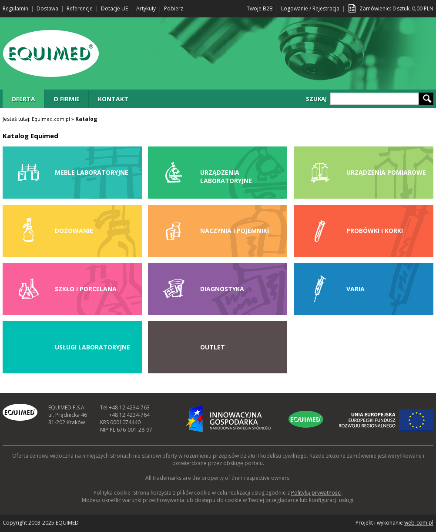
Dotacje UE (114, 8)
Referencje (80, 8)
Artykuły (146, 8)
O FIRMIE (67, 99)
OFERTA (23, 99)
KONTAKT (113, 99)
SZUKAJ (316, 99)
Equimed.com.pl (51, 119)
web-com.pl (418, 522)
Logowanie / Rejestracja (310, 8)
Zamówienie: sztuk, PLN (396, 8)
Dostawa (47, 8)
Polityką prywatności (316, 492)
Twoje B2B (260, 8)
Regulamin (15, 8)
